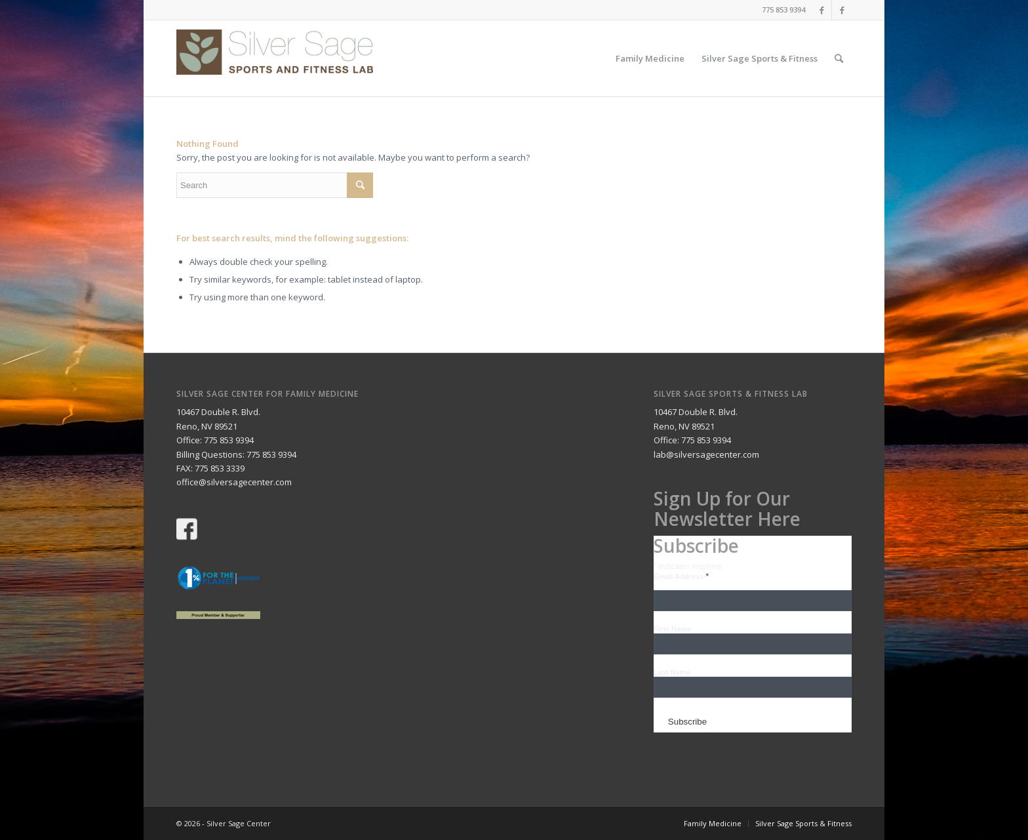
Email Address (681, 576)
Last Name (672, 672)
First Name (672, 629)
